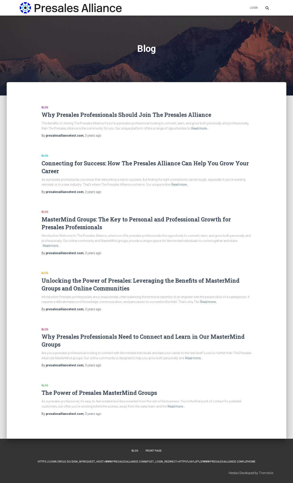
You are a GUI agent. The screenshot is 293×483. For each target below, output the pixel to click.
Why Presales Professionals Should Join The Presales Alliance (126, 114)
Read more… (200, 128)
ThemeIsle (266, 473)
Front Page (154, 450)
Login (254, 7)
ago (93, 135)
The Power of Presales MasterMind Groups (99, 392)
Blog (45, 107)
